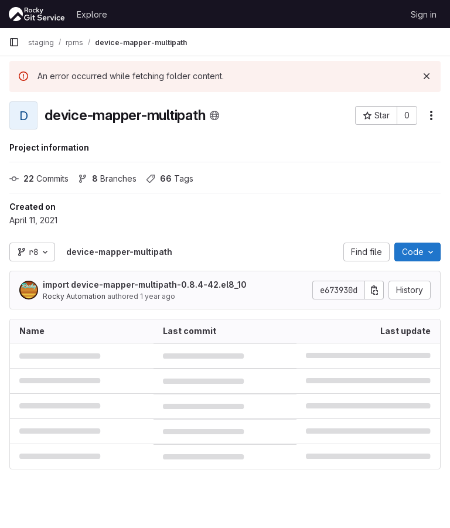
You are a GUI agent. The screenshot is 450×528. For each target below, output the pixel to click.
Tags (169, 178)
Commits (39, 178)
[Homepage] (36, 14)
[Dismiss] (427, 76)
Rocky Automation (74, 296)
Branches (107, 178)
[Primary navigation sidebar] (14, 42)
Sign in (424, 14)
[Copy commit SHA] (374, 290)
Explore (92, 14)
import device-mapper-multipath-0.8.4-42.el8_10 (145, 284)
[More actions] (431, 115)
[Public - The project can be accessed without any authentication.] (214, 115)
